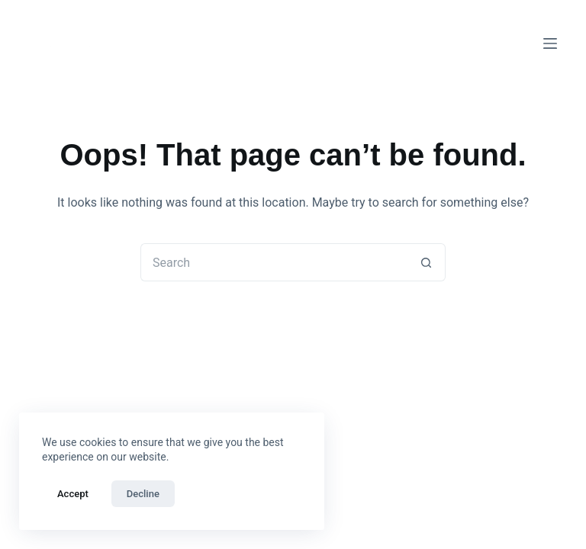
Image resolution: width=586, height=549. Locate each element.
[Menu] (550, 43)
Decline (143, 493)
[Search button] (426, 262)
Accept (73, 493)
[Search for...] (273, 262)
